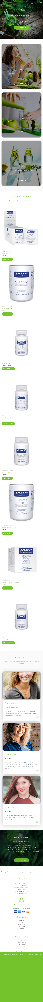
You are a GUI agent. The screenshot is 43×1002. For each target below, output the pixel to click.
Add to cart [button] (7, 259)
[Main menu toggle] (32, 3)
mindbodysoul (10, 3)
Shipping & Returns (21, 948)
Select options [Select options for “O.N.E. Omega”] (8, 369)
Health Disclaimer (21, 942)
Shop (21, 930)
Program (21, 928)
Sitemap (21, 950)
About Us (21, 920)
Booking (21, 922)
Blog (21, 940)
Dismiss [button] (38, 954)
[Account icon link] (28, 3)
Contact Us (21, 926)
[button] (36, 3)
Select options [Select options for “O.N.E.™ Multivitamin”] (8, 423)
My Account (21, 944)
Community (21, 924)
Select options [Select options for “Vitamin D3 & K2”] (8, 642)
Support (21, 932)
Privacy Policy (21, 946)
